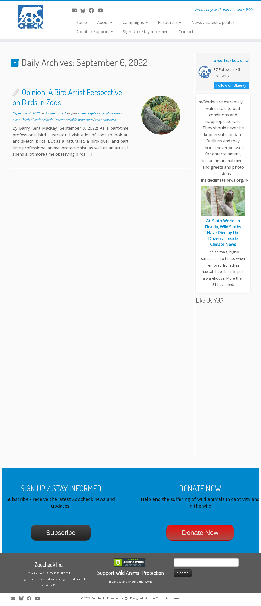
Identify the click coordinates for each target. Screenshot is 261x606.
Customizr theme (168, 598)
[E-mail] (76, 10)
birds (27, 119)
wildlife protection (80, 119)
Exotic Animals (43, 119)
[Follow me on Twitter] (84, 10)
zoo (98, 119)
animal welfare (110, 113)
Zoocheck (98, 598)
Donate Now (200, 532)
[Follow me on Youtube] (102, 10)
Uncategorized (55, 113)
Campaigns (135, 22)
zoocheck (109, 119)
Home (81, 22)
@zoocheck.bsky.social (231, 60)
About (104, 22)
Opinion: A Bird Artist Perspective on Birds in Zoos (67, 97)
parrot (60, 119)
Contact (186, 31)
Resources (169, 22)
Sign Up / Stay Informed (145, 31)
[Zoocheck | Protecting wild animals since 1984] (30, 16)
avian (16, 119)
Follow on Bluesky (231, 85)
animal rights (87, 113)
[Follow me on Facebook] (93, 10)
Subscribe (61, 532)
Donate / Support (94, 31)
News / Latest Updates (213, 22)
